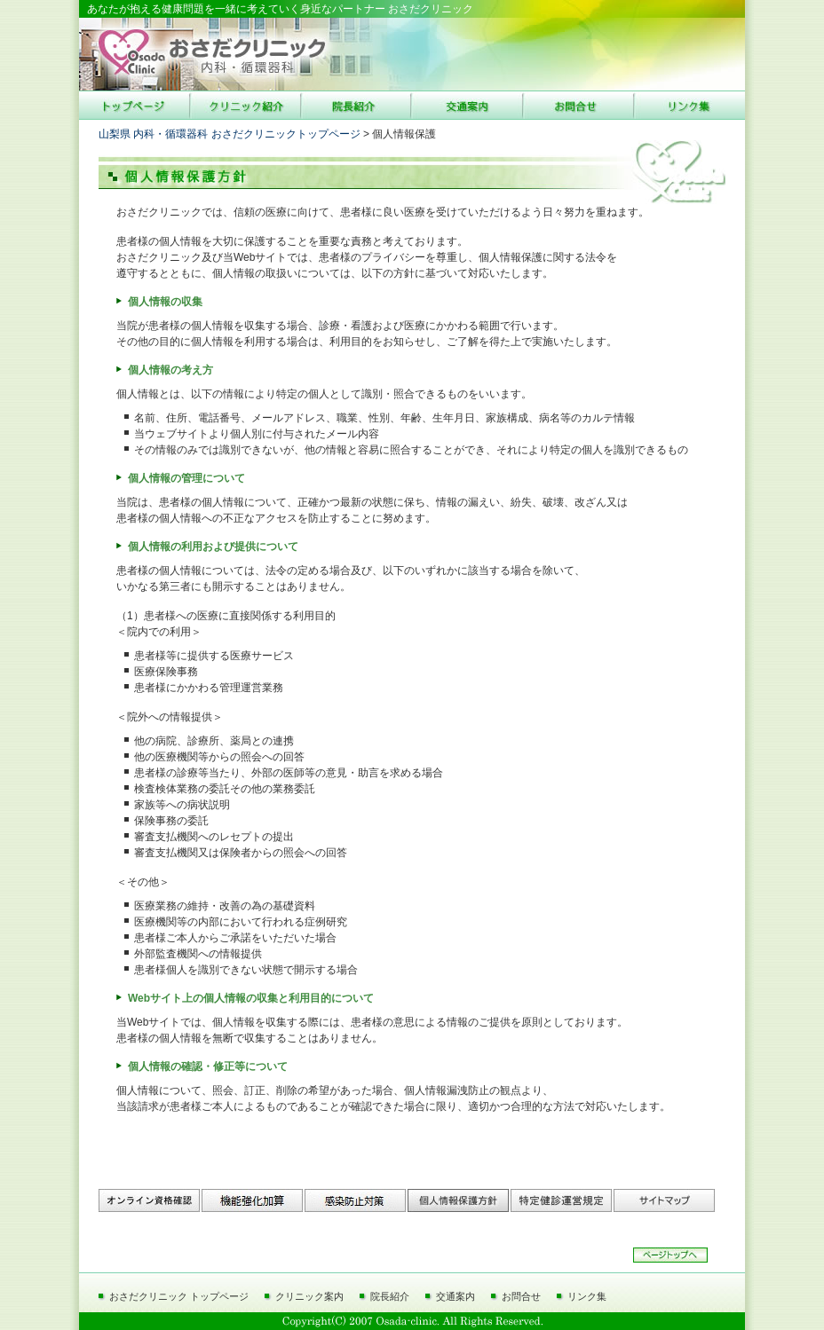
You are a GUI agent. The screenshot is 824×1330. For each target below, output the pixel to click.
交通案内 (455, 1296)
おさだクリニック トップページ (179, 1296)
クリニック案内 (309, 1296)
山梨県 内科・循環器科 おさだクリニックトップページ (229, 134)
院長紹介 (389, 1296)
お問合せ (521, 1296)
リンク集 (586, 1296)
